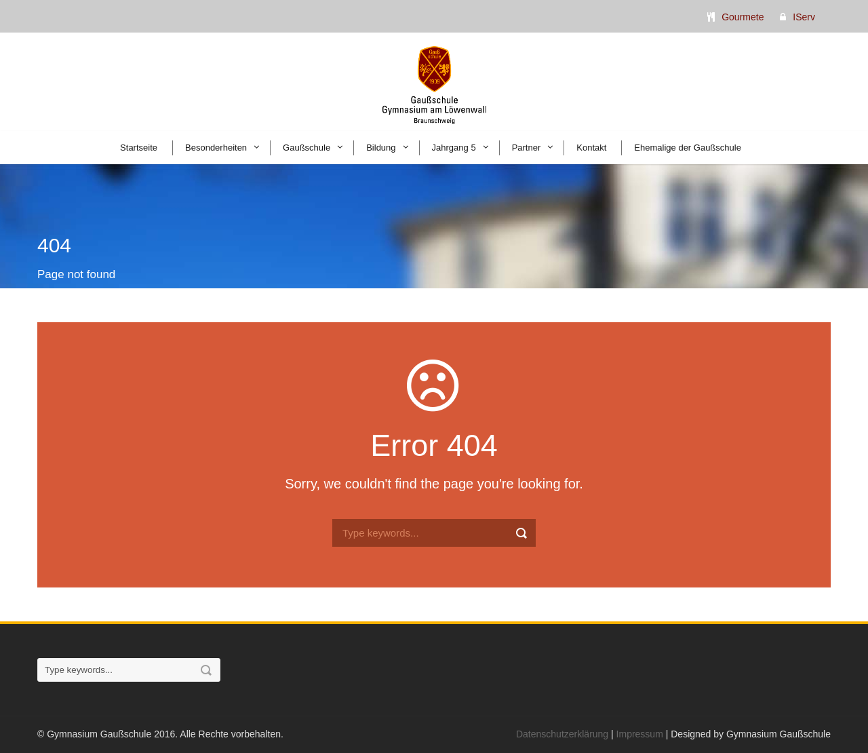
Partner (526, 147)
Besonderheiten (216, 147)
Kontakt (591, 147)
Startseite (138, 147)
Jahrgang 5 (454, 147)
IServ (804, 17)
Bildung (380, 147)
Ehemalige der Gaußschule (687, 147)
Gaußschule (306, 147)
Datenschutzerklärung (562, 734)
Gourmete (743, 17)
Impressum (639, 734)
